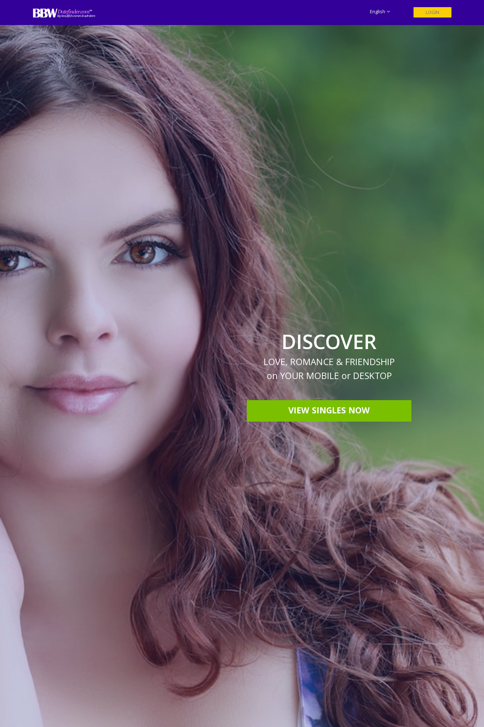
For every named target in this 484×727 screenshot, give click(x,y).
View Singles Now (329, 411)
